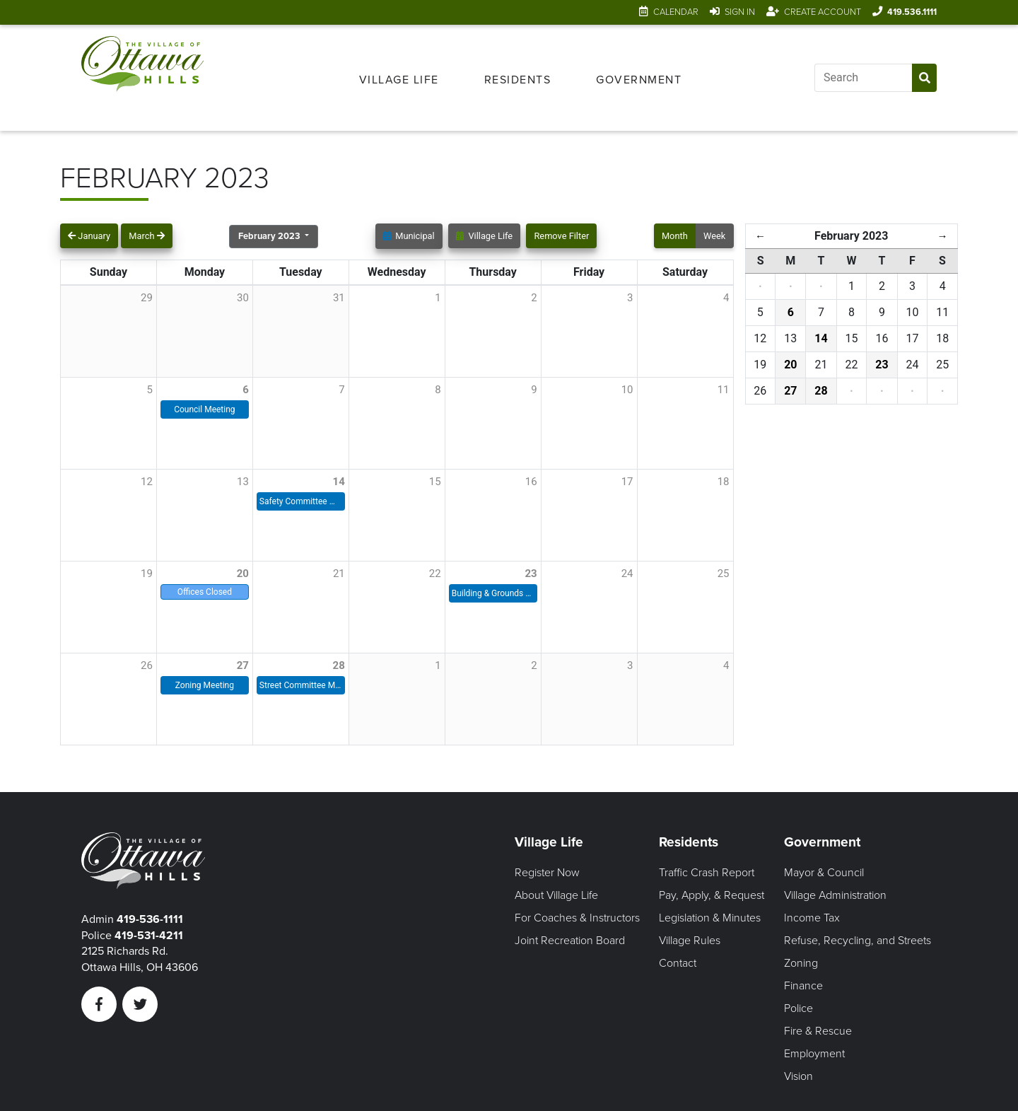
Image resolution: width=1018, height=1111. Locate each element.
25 (724, 573)
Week (714, 236)
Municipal (409, 236)
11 (724, 389)
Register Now (547, 873)
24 (627, 573)
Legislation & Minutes (710, 918)
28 (339, 665)
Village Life (484, 236)
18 (724, 481)
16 (531, 481)
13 (243, 481)
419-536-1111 (150, 919)
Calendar (675, 12)
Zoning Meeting (204, 685)
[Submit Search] (924, 78)
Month (675, 236)
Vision (798, 1076)
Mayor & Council (824, 873)
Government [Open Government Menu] (638, 80)
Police (798, 1008)
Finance (803, 986)
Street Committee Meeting (300, 685)
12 (147, 481)
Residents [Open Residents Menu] (517, 80)
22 (435, 573)
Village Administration (835, 895)
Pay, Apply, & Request (711, 895)
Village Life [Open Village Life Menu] (399, 80)
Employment (814, 1054)
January (89, 236)
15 (435, 481)
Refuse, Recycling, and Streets (857, 940)
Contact (677, 963)
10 (627, 389)
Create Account (822, 12)
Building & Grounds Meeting (493, 593)
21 (339, 573)
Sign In (740, 12)
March (146, 236)
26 (147, 665)
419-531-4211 (149, 936)
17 (627, 481)
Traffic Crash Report (706, 873)
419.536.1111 (912, 12)
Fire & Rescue (818, 1031)
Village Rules (689, 940)
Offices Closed (204, 592)
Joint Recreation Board (570, 940)
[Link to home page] (142, 78)
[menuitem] (399, 77)
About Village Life (556, 895)
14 (339, 481)
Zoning (801, 963)
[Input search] (863, 78)
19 (147, 573)
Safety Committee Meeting (300, 501)
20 (243, 573)
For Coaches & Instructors (577, 918)
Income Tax (812, 918)
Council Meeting (204, 409)
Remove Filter (561, 236)
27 (243, 665)
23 (531, 573)
